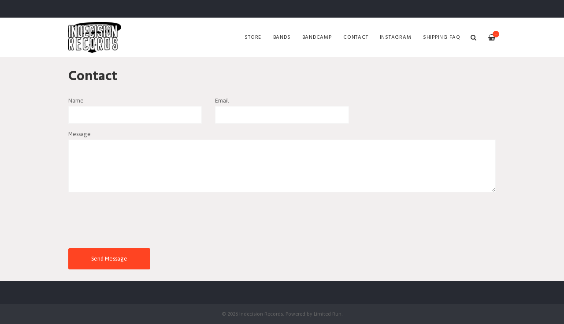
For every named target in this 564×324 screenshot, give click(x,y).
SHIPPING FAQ (441, 37)
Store (253, 37)
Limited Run (327, 314)
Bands (282, 37)
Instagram (396, 37)
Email (222, 100)
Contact (355, 37)
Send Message (109, 258)
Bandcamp (317, 37)
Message (79, 134)
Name (76, 100)
